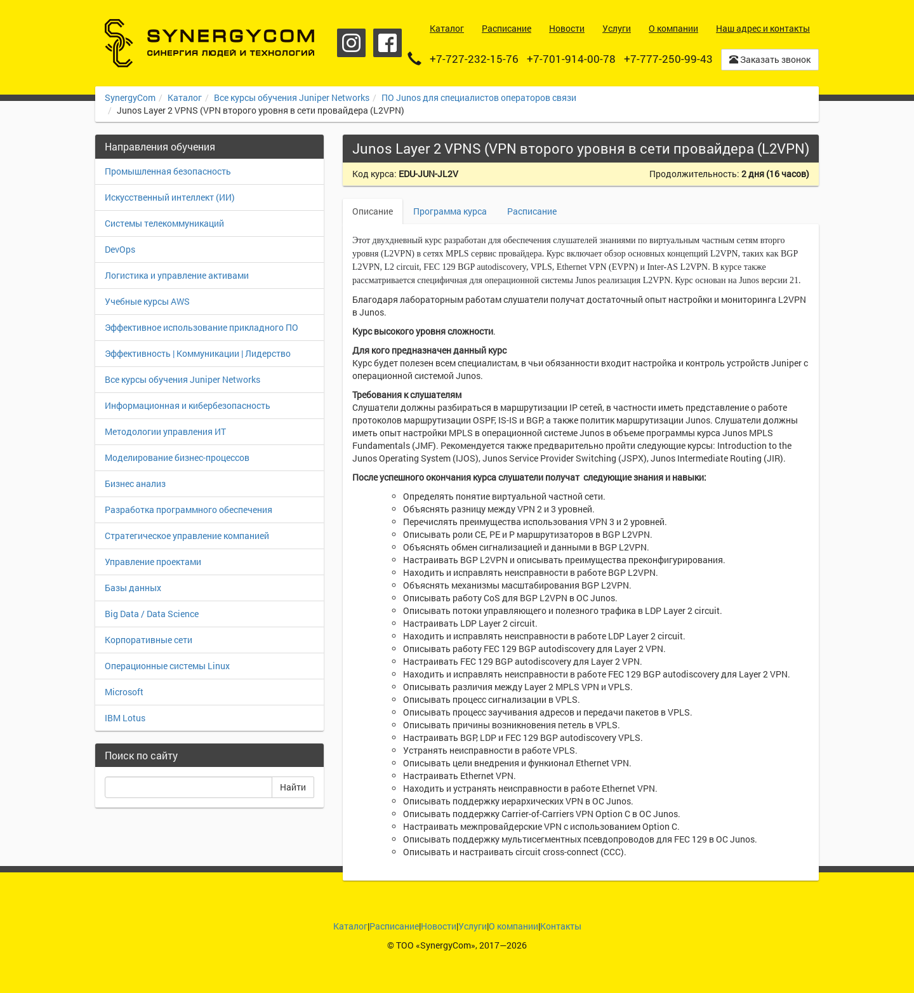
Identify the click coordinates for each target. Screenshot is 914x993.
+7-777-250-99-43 (668, 58)
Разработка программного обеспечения (188, 509)
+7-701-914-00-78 (571, 58)
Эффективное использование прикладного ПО (201, 327)
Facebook (387, 43)
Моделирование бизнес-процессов (177, 457)
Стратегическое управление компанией (187, 536)
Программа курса (450, 211)
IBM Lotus (125, 718)
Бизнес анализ (135, 483)
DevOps (120, 249)
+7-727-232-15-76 (474, 58)
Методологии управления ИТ (165, 431)
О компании (513, 926)
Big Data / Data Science (152, 614)
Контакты (560, 926)
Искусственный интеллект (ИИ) (170, 197)
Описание (372, 211)
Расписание (532, 211)
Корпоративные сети (148, 640)
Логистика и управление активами (177, 275)
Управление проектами (153, 562)
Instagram (351, 43)
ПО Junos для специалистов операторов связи (478, 97)
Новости (438, 926)
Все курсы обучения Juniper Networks (291, 97)
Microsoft (124, 692)
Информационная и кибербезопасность (187, 405)
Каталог (185, 97)
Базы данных (133, 588)
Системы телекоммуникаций (164, 223)
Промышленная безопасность (168, 171)
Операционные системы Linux (167, 666)
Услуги (472, 926)
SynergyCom (130, 97)
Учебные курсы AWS (147, 301)
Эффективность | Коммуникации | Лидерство (198, 353)
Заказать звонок (770, 59)
